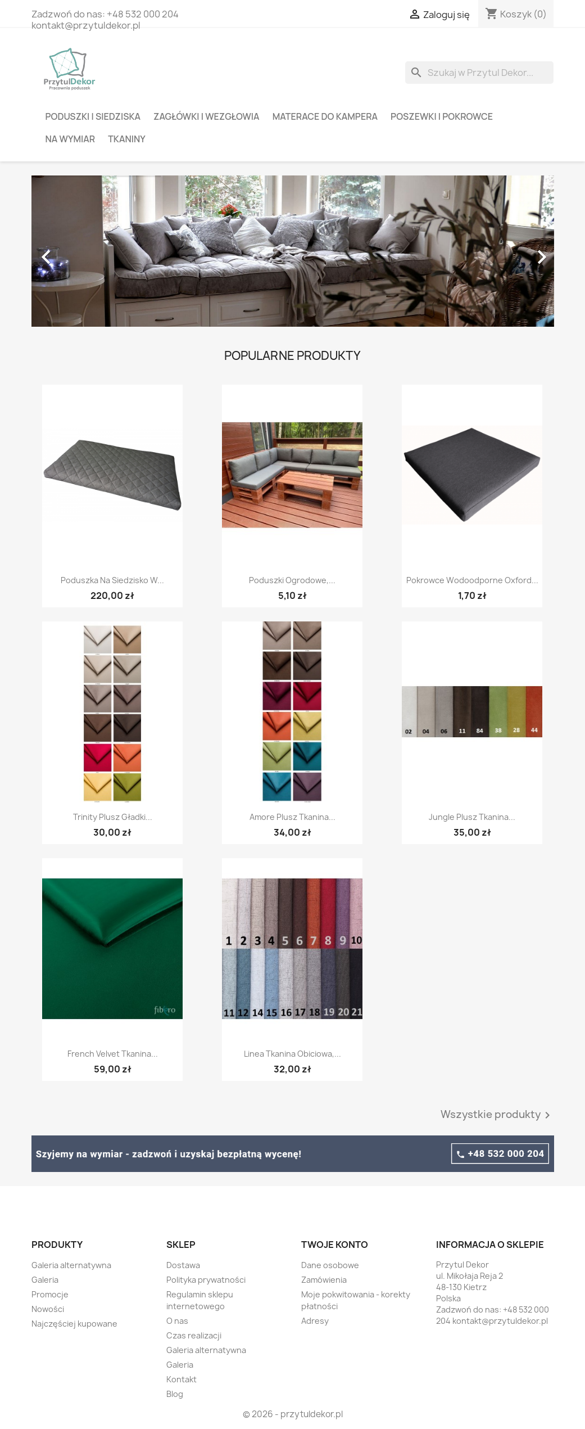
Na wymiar (71, 139)
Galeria (44, 1279)
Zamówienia (324, 1279)
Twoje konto (334, 1244)
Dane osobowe (330, 1265)
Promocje (50, 1294)
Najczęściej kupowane (74, 1323)
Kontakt (181, 1379)
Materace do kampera (325, 116)
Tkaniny (127, 139)
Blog (174, 1394)
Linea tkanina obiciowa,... (292, 1053)
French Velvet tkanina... (112, 1053)
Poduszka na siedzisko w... (112, 580)
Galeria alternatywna (71, 1265)
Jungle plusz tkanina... (472, 817)
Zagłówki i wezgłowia (206, 116)
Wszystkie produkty (497, 1115)
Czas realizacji (193, 1335)
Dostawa (183, 1265)
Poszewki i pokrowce (442, 116)
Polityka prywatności (206, 1279)
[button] (70, 251)
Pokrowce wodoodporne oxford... (472, 580)
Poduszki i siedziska (93, 116)
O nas (177, 1320)
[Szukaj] (479, 72)
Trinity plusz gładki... (112, 817)
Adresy (315, 1320)
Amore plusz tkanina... (292, 817)
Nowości (47, 1309)
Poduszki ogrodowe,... (292, 580)
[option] (292, 251)
